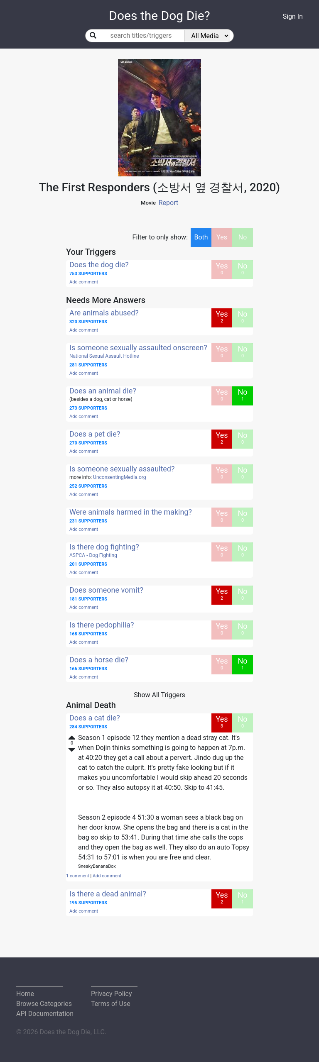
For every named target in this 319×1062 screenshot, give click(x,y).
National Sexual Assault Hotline (104, 356)
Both (201, 237)
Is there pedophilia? (101, 624)
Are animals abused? (104, 312)
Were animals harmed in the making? (130, 512)
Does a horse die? (98, 659)
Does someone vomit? (106, 590)
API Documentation (45, 1014)
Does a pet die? (94, 434)
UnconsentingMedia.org (119, 477)
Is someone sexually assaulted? (122, 468)
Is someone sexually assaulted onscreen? (138, 347)
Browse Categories (44, 1004)
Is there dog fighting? (104, 546)
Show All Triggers (159, 695)
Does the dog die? (99, 264)
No (242, 237)
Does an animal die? (102, 390)
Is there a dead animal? (107, 893)
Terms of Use (110, 1004)
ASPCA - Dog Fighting (93, 555)
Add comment (83, 282)
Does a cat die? (94, 717)
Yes (221, 237)
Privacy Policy (111, 994)
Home (25, 994)
